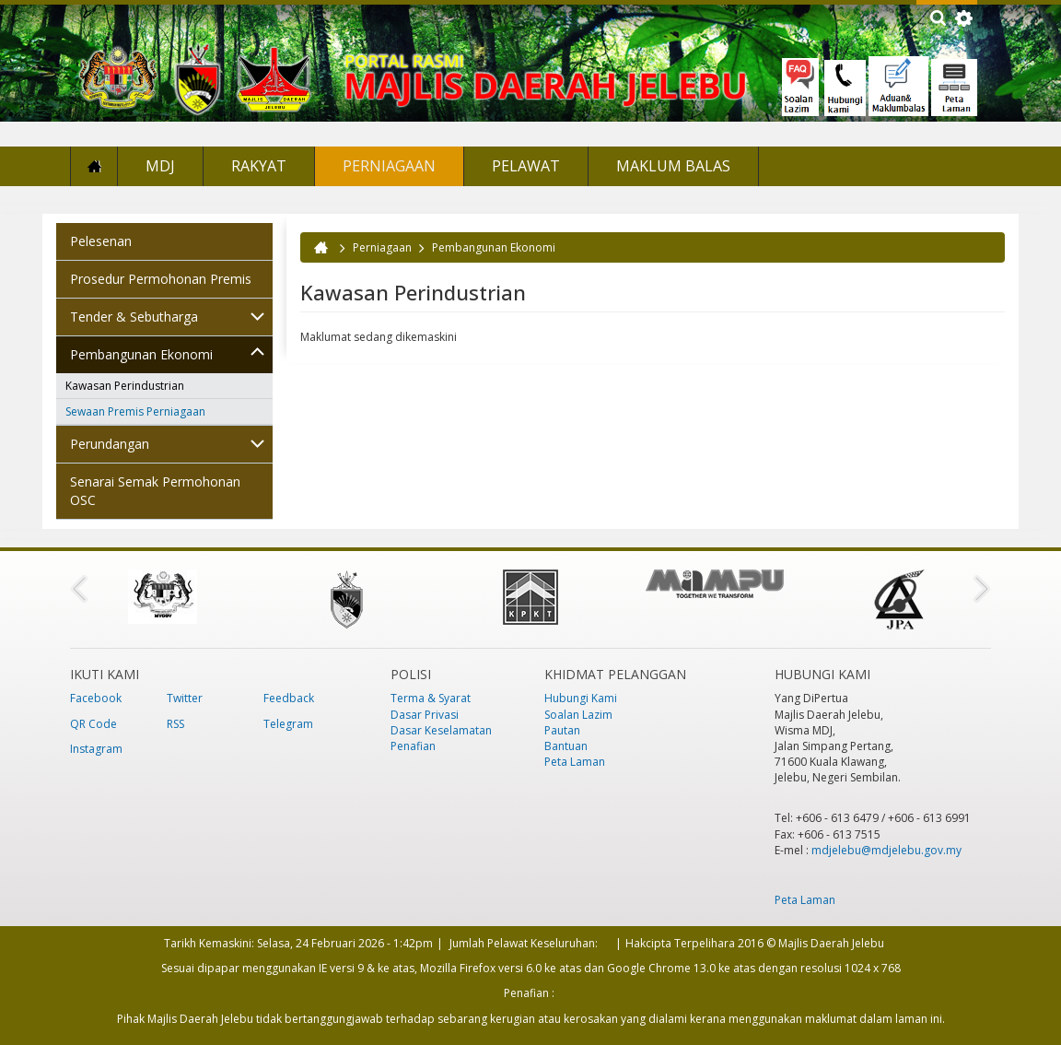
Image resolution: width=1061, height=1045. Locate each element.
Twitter (185, 698)
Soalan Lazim (578, 714)
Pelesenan (101, 241)
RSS (175, 724)
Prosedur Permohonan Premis (160, 279)
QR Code (93, 724)
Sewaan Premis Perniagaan (135, 411)
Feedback (288, 698)
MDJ (160, 166)
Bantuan (566, 746)
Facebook (96, 698)
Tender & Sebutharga (134, 316)
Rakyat (258, 166)
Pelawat (526, 166)
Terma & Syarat (431, 698)
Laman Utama (94, 166)
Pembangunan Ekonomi (141, 354)
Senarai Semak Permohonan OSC (155, 491)
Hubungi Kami (580, 698)
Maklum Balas (673, 166)
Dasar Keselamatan (441, 730)
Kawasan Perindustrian (124, 385)
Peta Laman (574, 761)
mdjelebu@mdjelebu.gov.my (886, 850)
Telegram (288, 724)
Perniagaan (389, 166)
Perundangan (109, 443)
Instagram (96, 749)
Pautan (562, 730)
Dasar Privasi (425, 714)
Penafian (413, 746)
